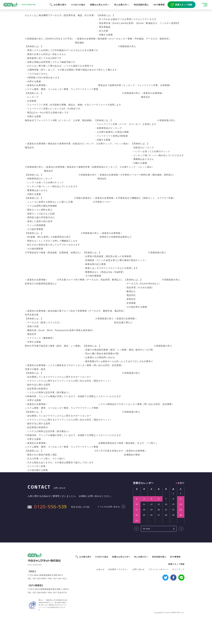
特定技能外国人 (140, 7)
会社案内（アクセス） (118, 569)
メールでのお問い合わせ (108, 506)
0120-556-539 (50, 506)
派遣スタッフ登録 (182, 7)
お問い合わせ (138, 569)
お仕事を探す (58, 7)
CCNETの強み (77, 7)
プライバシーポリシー (158, 569)
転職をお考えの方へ (98, 7)
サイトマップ (178, 569)
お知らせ (100, 569)
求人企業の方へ (120, 7)
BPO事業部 (158, 7)
